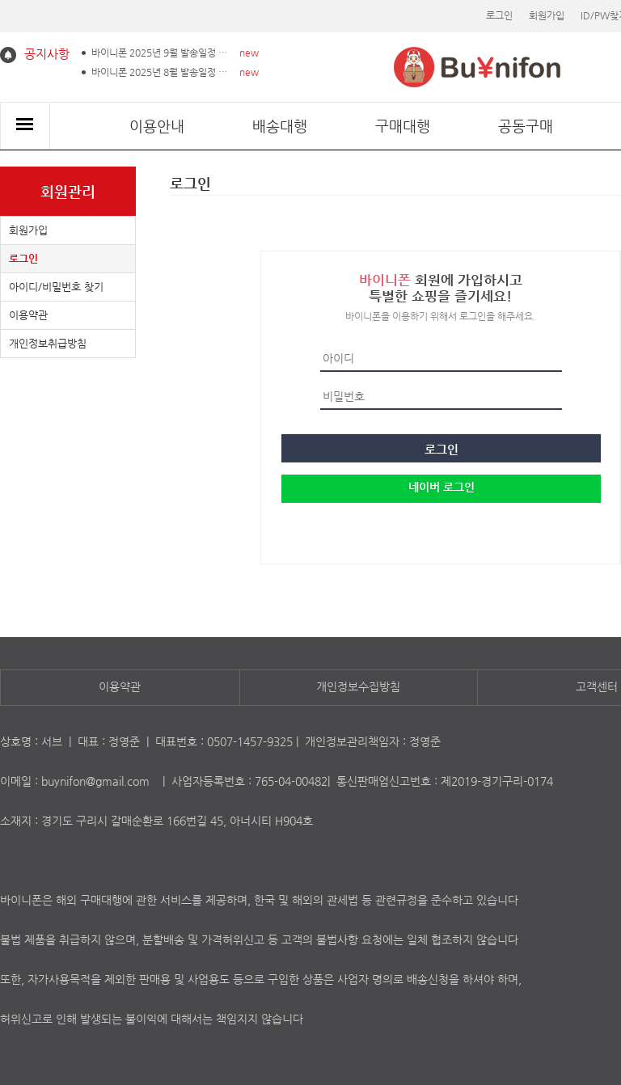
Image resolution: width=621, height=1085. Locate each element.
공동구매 (525, 125)
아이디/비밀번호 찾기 (56, 287)
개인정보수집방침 (358, 686)
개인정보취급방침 (48, 343)
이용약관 (28, 315)
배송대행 (279, 125)
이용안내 (156, 125)
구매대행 (402, 125)
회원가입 (546, 15)
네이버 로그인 (441, 486)
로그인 (499, 15)
